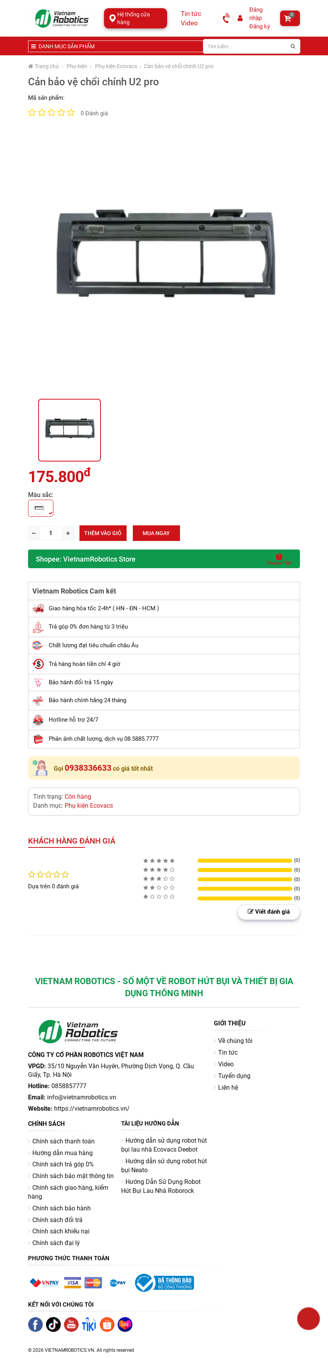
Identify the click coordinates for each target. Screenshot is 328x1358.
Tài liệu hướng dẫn (150, 1123)
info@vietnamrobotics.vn (81, 1097)
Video (189, 23)
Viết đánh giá (269, 911)
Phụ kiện (77, 66)
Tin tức (191, 14)
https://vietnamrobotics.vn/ (92, 1108)
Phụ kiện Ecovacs (116, 66)
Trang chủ (43, 66)
